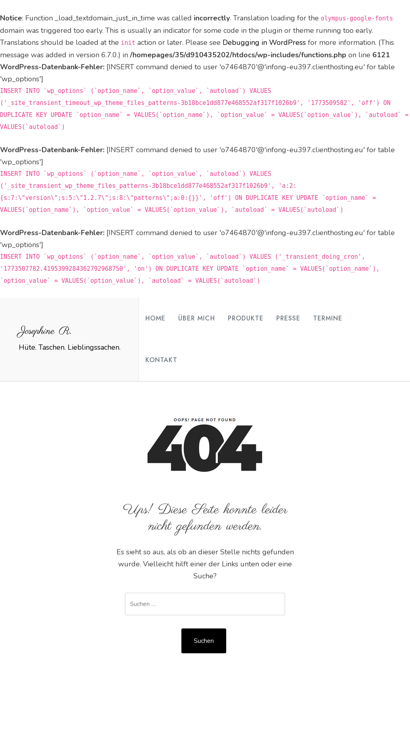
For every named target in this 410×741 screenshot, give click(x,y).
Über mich (196, 318)
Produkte (245, 318)
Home (155, 318)
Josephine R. (45, 331)
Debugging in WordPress (264, 42)
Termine (327, 318)
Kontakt (161, 359)
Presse (288, 318)
